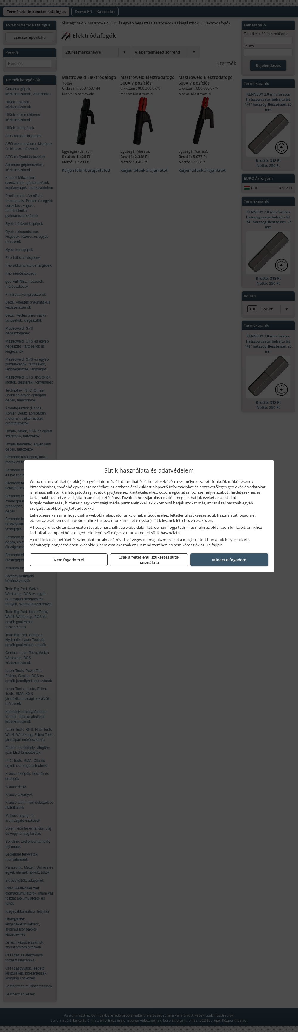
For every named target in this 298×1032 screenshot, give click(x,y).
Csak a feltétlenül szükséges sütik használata (149, 559)
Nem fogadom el (69, 559)
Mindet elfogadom (229, 559)
